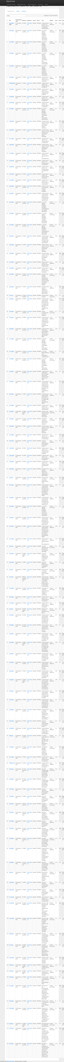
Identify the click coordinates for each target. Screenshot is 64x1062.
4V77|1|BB (11, 338)
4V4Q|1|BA (11, 625)
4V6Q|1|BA (11, 779)
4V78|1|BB (11, 108)
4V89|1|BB (11, 848)
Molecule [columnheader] (24, 20)
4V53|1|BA (11, 633)
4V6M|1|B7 (11, 411)
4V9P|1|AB (11, 789)
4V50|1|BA (11, 328)
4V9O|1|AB (11, 562)
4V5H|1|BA (11, 553)
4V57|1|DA (11, 699)
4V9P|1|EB (11, 796)
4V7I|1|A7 (11, 295)
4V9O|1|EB (11, 821)
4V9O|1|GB (11, 882)
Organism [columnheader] (29, 20)
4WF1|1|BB (11, 102)
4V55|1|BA (11, 298)
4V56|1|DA (11, 236)
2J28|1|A (11, 608)
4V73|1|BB (11, 65)
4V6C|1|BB (11, 253)
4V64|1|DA (11, 517)
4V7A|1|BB (11, 351)
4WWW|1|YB (12, 763)
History (17, 11)
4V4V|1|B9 (11, 985)
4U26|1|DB (11, 728)
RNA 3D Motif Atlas (32, 4)
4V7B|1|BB (11, 588)
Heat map (24, 11)
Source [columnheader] (34, 20)
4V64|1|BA (11, 497)
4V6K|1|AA (11, 803)
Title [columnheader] (43, 20)
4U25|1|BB (11, 166)
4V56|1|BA (11, 193)
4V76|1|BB (11, 358)
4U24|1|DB (11, 596)
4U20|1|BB (11, 268)
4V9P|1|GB (11, 889)
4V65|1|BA (11, 1001)
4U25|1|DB (11, 461)
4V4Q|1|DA (11, 662)
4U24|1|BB (11, 96)
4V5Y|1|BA (11, 484)
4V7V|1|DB (11, 757)
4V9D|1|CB (11, 286)
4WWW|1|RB (12, 83)
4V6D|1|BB (11, 144)
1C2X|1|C (11, 945)
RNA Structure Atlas (11, 4)
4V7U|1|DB (11, 897)
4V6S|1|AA (11, 769)
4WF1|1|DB (11, 455)
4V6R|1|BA (11, 862)
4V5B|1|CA (11, 971)
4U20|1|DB (11, 77)
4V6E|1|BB (11, 426)
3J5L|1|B (11, 477)
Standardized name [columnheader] (19, 20)
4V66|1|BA (11, 977)
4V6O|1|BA (11, 838)
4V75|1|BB (11, 506)
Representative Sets (21, 4)
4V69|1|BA (11, 311)
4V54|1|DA (11, 394)
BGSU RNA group (10, 1061)
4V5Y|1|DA (11, 526)
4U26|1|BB (11, 23)
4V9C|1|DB (11, 186)
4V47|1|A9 (11, 1028)
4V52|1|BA (11, 653)
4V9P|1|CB (11, 440)
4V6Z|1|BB (11, 30)
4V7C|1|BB (11, 918)
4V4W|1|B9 (11, 1008)
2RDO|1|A (11, 1023)
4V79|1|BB (11, 53)
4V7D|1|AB (11, 903)
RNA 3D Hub (10, 1)
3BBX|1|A (11, 735)
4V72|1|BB (11, 213)
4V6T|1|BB (11, 274)
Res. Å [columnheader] (56, 20)
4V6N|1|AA (11, 933)
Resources (40, 4)
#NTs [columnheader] (60, 20)
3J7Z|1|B (11, 569)
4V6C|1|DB (11, 244)
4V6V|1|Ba (11, 418)
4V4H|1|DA (11, 679)
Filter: (12, 16)
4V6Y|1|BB (11, 41)
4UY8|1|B (11, 576)
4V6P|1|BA (11, 828)
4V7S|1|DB (11, 405)
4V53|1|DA (11, 671)
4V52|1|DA (11, 691)
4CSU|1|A (11, 546)
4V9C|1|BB (11, 957)
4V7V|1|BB (11, 138)
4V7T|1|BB (11, 153)
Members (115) (11, 11)
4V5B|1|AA (11, 965)
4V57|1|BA (11, 615)
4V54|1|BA (11, 317)
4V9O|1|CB (11, 720)
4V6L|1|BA (11, 812)
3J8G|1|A (11, 872)
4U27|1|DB (11, 448)
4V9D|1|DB (11, 468)
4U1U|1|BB (11, 180)
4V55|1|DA (11, 381)
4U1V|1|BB (11, 174)
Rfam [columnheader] (38, 20)
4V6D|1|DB (11, 129)
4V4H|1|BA (11, 642)
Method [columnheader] (51, 20)
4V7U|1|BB (11, 434)
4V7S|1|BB (11, 262)
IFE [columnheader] (10, 20)
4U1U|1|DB (11, 160)
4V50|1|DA (11, 371)
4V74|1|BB (11, 747)
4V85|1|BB (11, 709)
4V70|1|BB (11, 202)
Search (46, 4)
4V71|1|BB (11, 224)
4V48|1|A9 (11, 1043)
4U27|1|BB (11, 89)
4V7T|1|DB (11, 538)
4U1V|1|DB (11, 602)
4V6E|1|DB (11, 121)
